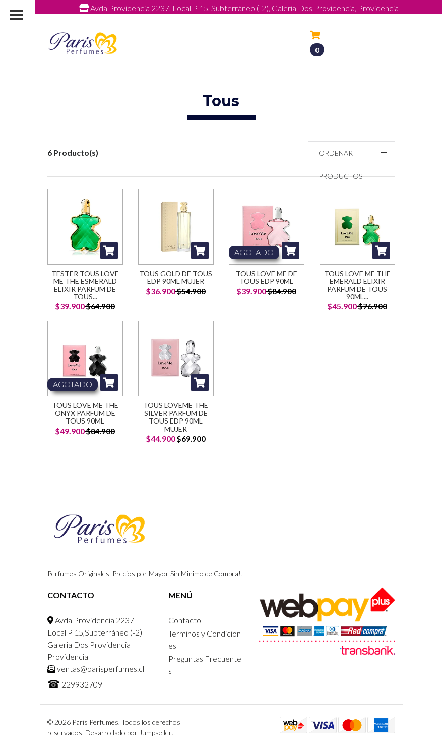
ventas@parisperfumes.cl (214, 19)
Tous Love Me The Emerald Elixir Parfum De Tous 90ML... (357, 285)
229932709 (308, 19)
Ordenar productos (340, 164)
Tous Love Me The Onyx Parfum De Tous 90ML (85, 413)
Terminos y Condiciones (204, 639)
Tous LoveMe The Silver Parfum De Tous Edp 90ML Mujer (175, 417)
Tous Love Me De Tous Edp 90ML (266, 277)
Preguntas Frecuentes (204, 664)
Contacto (184, 620)
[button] (351, 152)
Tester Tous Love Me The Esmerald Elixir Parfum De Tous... (85, 285)
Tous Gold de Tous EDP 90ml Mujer (175, 277)
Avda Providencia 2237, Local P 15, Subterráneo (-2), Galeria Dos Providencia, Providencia (239, 8)
